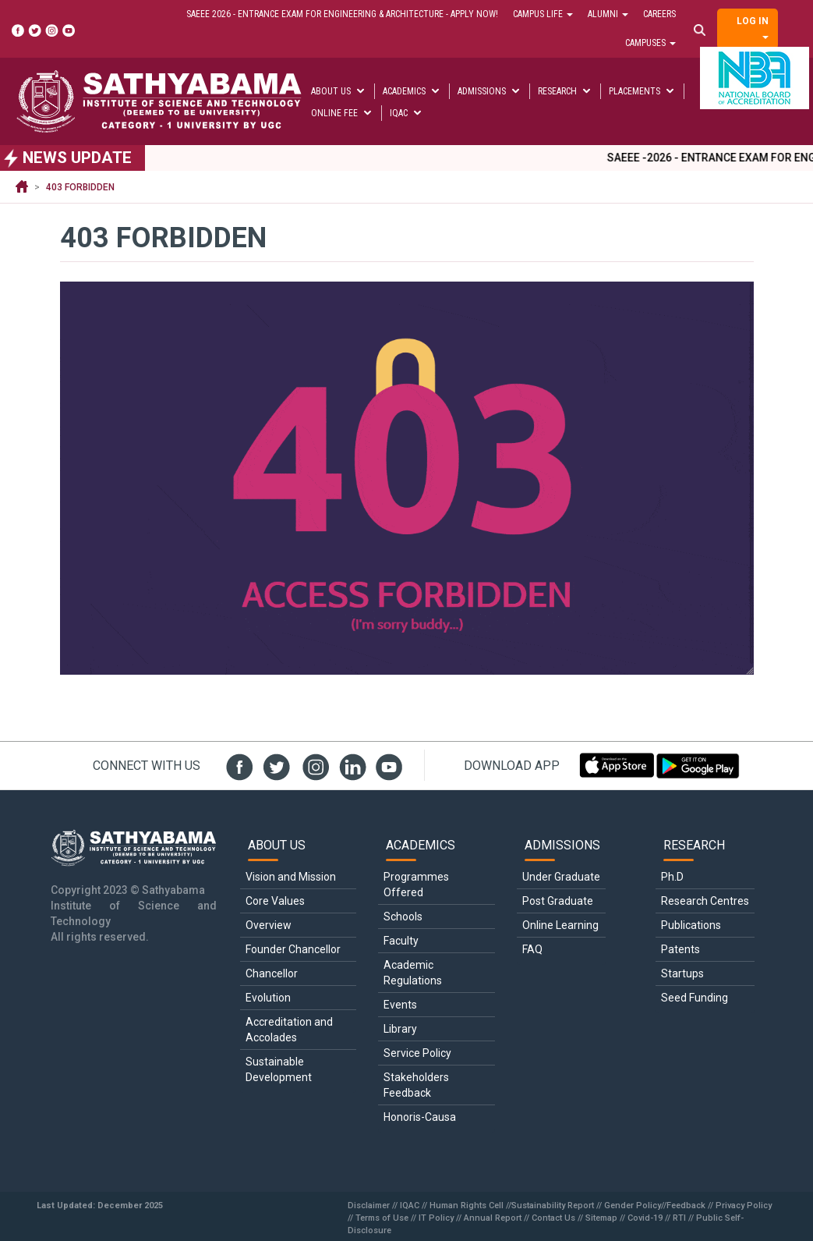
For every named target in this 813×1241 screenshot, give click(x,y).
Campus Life (543, 14)
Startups (682, 973)
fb (237, 765)
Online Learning (560, 925)
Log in (753, 27)
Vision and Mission (291, 876)
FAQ (532, 949)
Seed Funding (694, 997)
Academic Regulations (413, 973)
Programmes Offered (417, 884)
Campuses (650, 42)
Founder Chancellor (293, 949)
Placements (642, 91)
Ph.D (672, 876)
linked (349, 765)
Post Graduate (557, 901)
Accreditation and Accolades (290, 1030)
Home (22, 187)
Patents (680, 949)
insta (312, 765)
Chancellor (272, 973)
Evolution (268, 997)
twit (274, 765)
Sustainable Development (279, 1069)
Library (400, 1029)
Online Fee (342, 113)
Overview (269, 925)
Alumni (608, 14)
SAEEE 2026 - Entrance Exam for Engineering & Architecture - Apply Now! (342, 14)
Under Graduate (561, 876)
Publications (691, 925)
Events (400, 1004)
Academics (412, 91)
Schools (403, 916)
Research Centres (705, 901)
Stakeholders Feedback (417, 1085)
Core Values (275, 901)
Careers (659, 14)
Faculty (401, 940)
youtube (387, 765)
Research (565, 91)
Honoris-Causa (420, 1117)
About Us (338, 91)
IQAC (406, 113)
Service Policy (417, 1053)
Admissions (489, 91)
